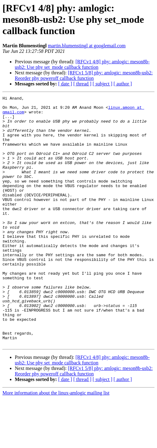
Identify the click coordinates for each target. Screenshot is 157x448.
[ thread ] (82, 83)
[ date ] (65, 83)
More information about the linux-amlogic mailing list (56, 442)
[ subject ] (102, 83)
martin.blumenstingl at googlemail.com (87, 45)
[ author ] (123, 83)
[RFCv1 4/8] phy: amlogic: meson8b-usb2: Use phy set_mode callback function (82, 64)
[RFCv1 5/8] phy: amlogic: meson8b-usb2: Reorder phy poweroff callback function (84, 75)
